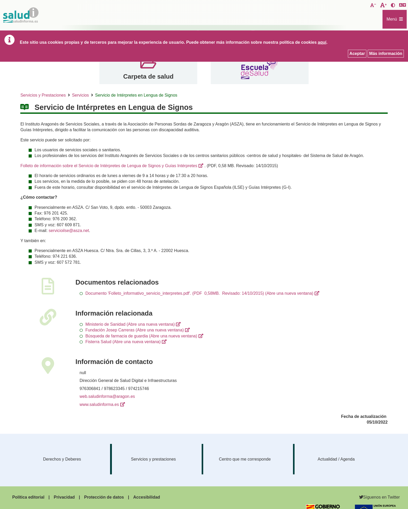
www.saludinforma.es (99, 404)
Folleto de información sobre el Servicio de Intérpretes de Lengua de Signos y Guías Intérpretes (108, 166)
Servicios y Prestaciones (43, 95)
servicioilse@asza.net (69, 230)
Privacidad (64, 497)
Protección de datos (104, 497)
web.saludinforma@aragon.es (107, 396)
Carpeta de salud (148, 76)
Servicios (80, 95)
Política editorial (28, 497)
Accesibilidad (146, 497)
